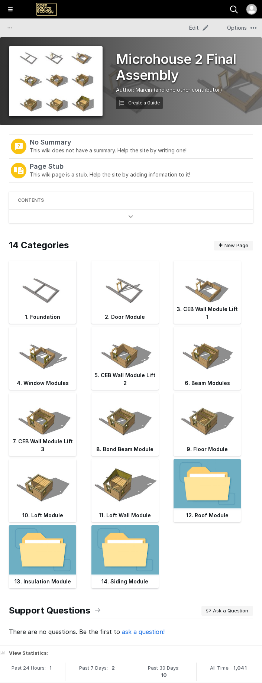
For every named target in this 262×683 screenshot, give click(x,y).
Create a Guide (139, 103)
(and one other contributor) (187, 90)
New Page (233, 245)
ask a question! (143, 631)
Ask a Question (227, 611)
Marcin (144, 90)
